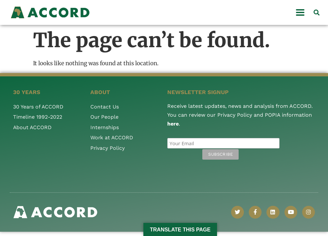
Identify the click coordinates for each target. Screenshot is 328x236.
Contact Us (104, 107)
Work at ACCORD (112, 137)
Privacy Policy (107, 148)
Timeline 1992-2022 (37, 117)
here (173, 124)
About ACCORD (32, 127)
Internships (104, 127)
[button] (316, 12)
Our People (104, 117)
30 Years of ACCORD (38, 107)
